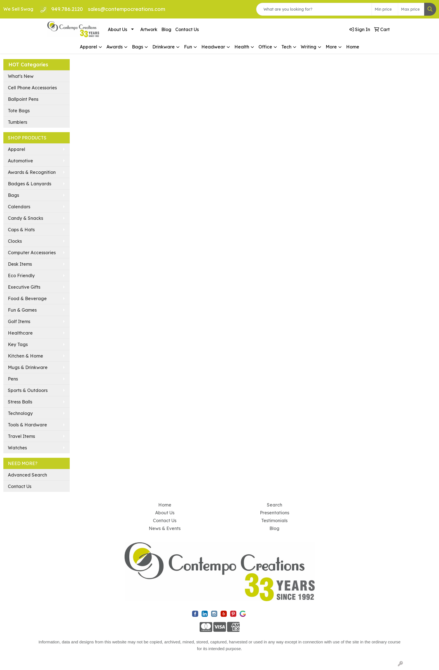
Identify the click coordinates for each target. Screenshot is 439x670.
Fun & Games (22, 310)
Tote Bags (19, 110)
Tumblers (17, 122)
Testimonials (274, 520)
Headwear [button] (213, 47)
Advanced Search (27, 475)
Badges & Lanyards (29, 183)
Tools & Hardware (27, 425)
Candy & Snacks (25, 218)
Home (352, 47)
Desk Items (20, 264)
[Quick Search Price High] (411, 9)
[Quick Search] (314, 9)
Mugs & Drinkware (28, 367)
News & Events (165, 528)
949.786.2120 (67, 9)
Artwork (148, 29)
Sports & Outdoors (28, 390)
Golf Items (19, 321)
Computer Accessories (32, 252)
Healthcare (20, 333)
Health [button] (241, 47)
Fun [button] (188, 47)
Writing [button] (308, 47)
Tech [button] (286, 47)
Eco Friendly (21, 275)
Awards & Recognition (32, 172)
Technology (20, 413)
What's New (21, 76)
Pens (13, 379)
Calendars (19, 206)
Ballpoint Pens (23, 99)
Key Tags (18, 344)
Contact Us (187, 29)
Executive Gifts (24, 287)
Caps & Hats (21, 229)
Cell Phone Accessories (32, 87)
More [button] (331, 47)
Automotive (20, 161)
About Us (117, 29)
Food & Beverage (27, 298)
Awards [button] (114, 47)
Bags (13, 195)
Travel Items (21, 436)
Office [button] (265, 47)
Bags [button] (137, 47)
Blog (166, 29)
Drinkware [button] (163, 47)
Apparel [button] (88, 47)
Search (274, 505)
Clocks (15, 241)
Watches (17, 447)
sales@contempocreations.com (126, 9)
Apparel (16, 149)
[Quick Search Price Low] (385, 9)
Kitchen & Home (25, 356)
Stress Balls (20, 402)
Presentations (274, 512)
